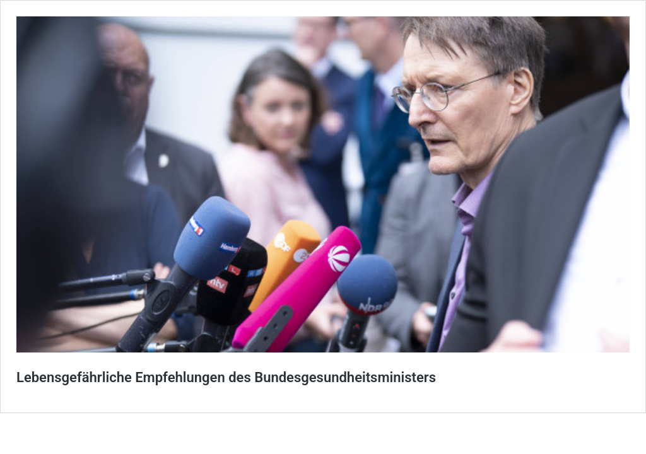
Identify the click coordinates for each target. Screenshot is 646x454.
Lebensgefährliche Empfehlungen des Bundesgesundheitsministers (226, 377)
